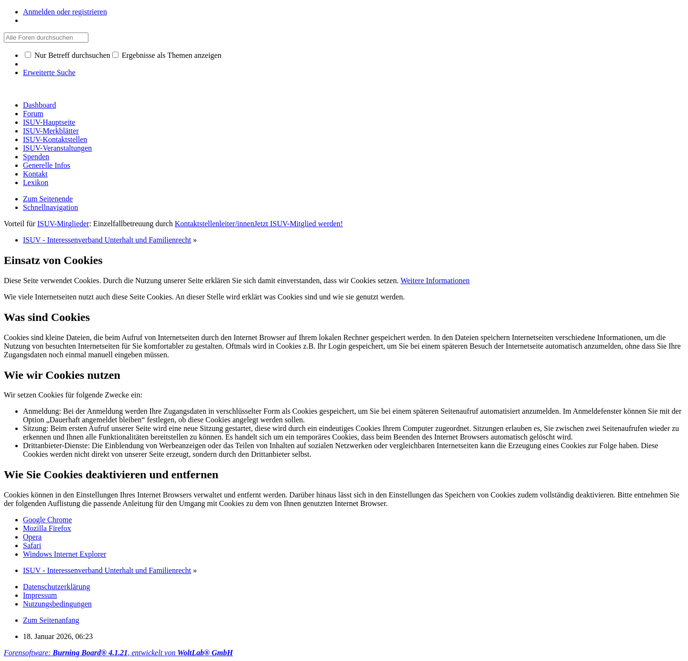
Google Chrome (47, 520)
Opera (32, 537)
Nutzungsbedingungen (57, 604)
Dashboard (39, 105)
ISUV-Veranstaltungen (57, 148)
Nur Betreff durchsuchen (67, 55)
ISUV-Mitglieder (63, 224)
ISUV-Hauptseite (49, 122)
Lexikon (35, 182)
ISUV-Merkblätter (51, 131)
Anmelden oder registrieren (65, 12)
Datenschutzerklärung (56, 587)
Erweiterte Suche (49, 72)
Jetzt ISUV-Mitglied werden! (298, 224)
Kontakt (35, 174)
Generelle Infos (46, 165)
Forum (33, 114)
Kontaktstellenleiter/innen (214, 224)
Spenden (36, 157)
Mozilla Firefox (47, 528)
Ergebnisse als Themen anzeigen (167, 55)
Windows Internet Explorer (64, 554)
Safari (32, 545)
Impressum (40, 595)
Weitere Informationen (435, 280)
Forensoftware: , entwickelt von (118, 653)
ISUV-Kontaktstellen (55, 139)
